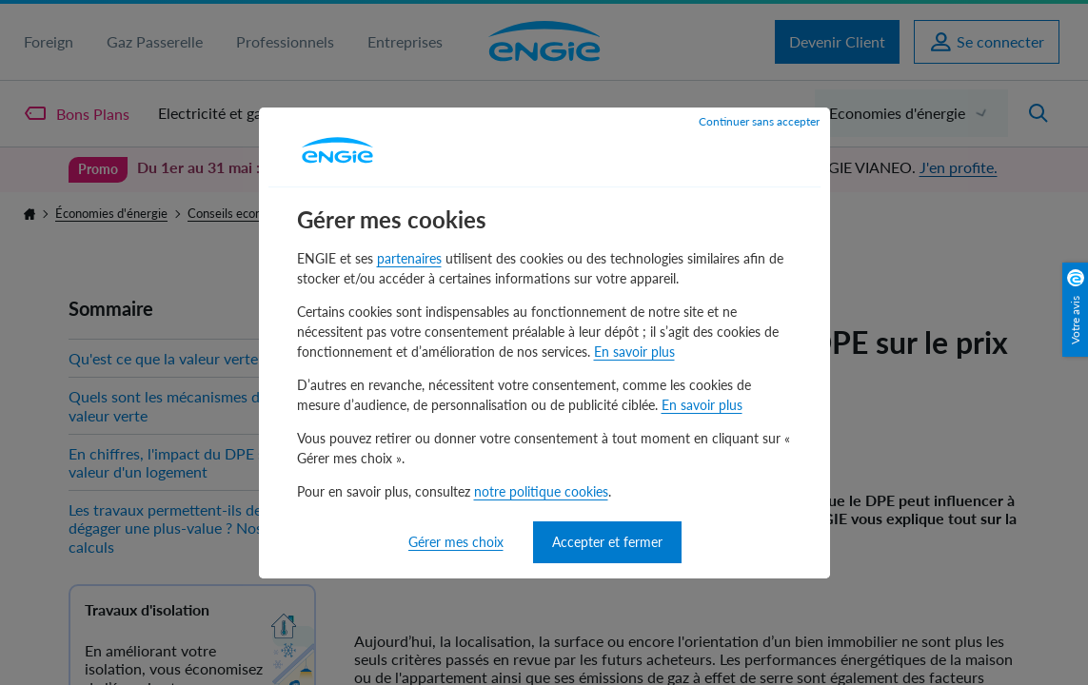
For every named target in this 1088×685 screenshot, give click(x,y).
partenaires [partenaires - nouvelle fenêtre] (409, 258)
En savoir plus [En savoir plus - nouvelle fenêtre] (634, 351)
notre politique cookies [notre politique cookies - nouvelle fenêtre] (541, 491)
